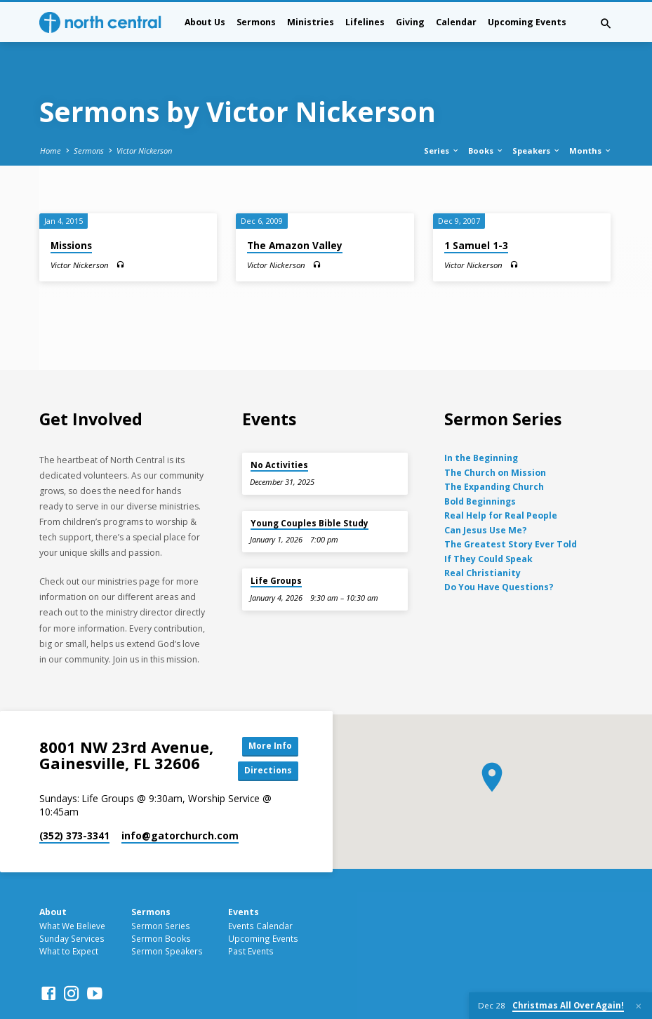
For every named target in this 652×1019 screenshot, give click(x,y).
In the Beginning (481, 426)
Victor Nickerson (144, 117)
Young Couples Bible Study (309, 490)
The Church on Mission (495, 440)
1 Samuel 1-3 (476, 213)
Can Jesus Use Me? (485, 497)
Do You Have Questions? (499, 555)
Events (243, 880)
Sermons (256, 22)
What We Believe (72, 894)
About (53, 880)
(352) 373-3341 (74, 804)
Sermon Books (161, 907)
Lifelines (365, 22)
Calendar (456, 22)
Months (590, 117)
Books (486, 117)
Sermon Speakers (167, 920)
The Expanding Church (494, 454)
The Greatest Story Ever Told (510, 512)
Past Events (251, 920)
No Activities (279, 432)
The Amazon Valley (294, 213)
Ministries (310, 22)
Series (442, 117)
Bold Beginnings (480, 468)
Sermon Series (160, 894)
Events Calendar (260, 894)
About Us (205, 22)
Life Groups (276, 548)
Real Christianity (482, 541)
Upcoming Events (527, 22)
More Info (266, 713)
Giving (410, 22)
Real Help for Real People (500, 483)
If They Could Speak (488, 526)
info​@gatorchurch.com (180, 804)
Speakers (536, 117)
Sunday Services (72, 907)
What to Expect (68, 920)
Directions (267, 739)
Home (50, 117)
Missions (71, 213)
